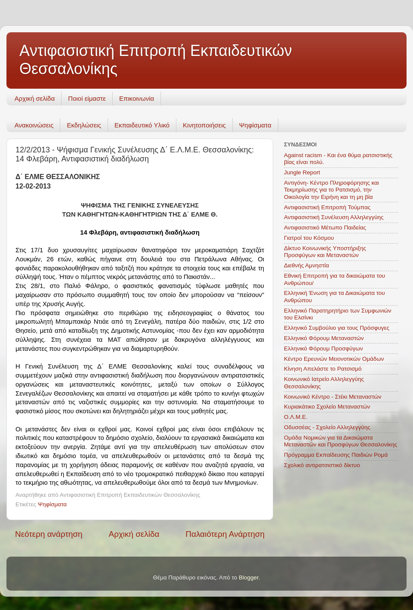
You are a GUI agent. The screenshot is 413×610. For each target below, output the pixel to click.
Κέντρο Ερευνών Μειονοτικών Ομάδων (334, 359)
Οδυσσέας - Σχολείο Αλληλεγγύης (327, 427)
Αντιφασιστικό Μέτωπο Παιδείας (325, 227)
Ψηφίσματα (255, 125)
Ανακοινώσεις (34, 125)
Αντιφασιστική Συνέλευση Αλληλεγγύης (334, 217)
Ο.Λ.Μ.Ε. (296, 417)
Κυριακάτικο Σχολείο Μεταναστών (327, 406)
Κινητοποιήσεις (204, 125)
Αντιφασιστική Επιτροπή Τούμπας (327, 207)
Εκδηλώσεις (84, 125)
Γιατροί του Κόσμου (309, 238)
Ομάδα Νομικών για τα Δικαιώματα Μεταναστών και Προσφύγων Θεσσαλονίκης (340, 441)
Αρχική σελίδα (35, 98)
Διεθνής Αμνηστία (306, 265)
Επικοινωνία (136, 98)
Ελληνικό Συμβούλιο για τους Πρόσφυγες (336, 328)
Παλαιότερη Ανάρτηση (225, 534)
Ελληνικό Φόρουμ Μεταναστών (324, 338)
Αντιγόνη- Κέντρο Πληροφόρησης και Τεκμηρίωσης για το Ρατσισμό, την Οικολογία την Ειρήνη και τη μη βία (331, 190)
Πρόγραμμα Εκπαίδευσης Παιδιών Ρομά (336, 455)
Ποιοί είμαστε (87, 98)
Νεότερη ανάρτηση (49, 534)
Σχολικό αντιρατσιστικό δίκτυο (322, 465)
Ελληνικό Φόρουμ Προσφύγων (323, 348)
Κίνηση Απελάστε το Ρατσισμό (323, 368)
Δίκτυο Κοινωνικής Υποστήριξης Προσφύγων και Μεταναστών (325, 251)
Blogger (249, 577)
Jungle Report (302, 172)
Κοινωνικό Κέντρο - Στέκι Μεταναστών (333, 396)
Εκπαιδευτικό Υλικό (142, 125)
